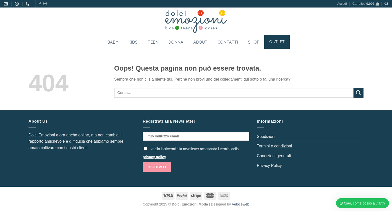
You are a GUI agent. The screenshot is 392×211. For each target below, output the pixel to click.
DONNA (175, 42)
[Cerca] (386, 3)
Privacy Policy (269, 165)
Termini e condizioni (274, 146)
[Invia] (359, 93)
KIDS (133, 42)
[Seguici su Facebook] (40, 4)
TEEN (153, 42)
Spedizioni (266, 136)
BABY (112, 42)
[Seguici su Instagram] (45, 4)
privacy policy (154, 157)
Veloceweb (241, 204)
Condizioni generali (274, 156)
